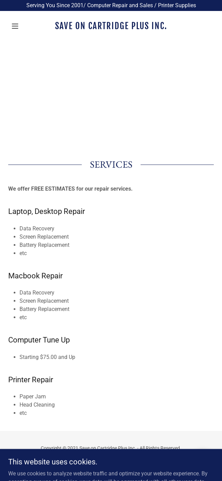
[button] (23, 26)
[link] (111, 26)
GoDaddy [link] (124, 463)
